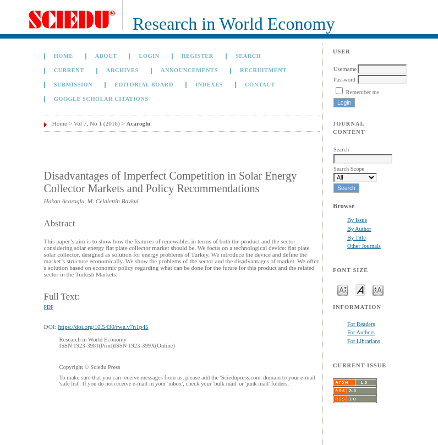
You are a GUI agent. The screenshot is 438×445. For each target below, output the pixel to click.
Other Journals (364, 246)
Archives (122, 70)
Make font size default (360, 289)
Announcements (189, 70)
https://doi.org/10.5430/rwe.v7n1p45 (103, 326)
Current (69, 70)
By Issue (357, 220)
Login (149, 56)
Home (63, 56)
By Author (359, 229)
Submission (73, 85)
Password (344, 80)
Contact (260, 85)
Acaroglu (139, 123)
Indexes (209, 85)
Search (248, 56)
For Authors (361, 332)
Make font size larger (378, 289)
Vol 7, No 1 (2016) (97, 123)
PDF (48, 307)
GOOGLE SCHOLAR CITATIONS (101, 99)
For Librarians (363, 341)
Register (197, 56)
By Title (356, 238)
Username (345, 69)
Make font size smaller (342, 289)
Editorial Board (143, 85)
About (106, 56)
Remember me (363, 92)
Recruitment (263, 70)
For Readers (361, 324)
